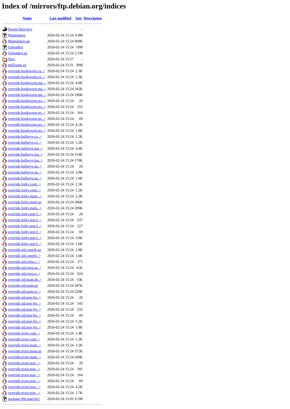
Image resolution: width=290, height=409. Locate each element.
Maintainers (16, 35)
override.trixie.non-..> (24, 363)
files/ (11, 59)
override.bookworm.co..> (26, 71)
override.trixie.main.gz (24, 351)
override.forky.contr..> (24, 184)
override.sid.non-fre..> (24, 297)
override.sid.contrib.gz (24, 250)
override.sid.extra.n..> (24, 274)
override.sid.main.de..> (25, 280)
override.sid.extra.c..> (24, 262)
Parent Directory (20, 29)
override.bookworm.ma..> (27, 83)
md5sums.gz (17, 65)
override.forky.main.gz (24, 202)
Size (78, 18)
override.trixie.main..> (24, 345)
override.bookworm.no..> (27, 101)
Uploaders (15, 47)
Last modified (60, 18)
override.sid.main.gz (23, 285)
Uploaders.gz (17, 53)
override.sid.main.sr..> (24, 291)
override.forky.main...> (25, 196)
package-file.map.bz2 (24, 399)
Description (93, 18)
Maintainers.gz (19, 41)
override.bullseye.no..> (25, 166)
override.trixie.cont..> (24, 333)
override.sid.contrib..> (24, 256)
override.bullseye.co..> (25, 136)
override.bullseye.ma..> (25, 148)
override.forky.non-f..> (25, 214)
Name (27, 18)
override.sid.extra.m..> (24, 268)
